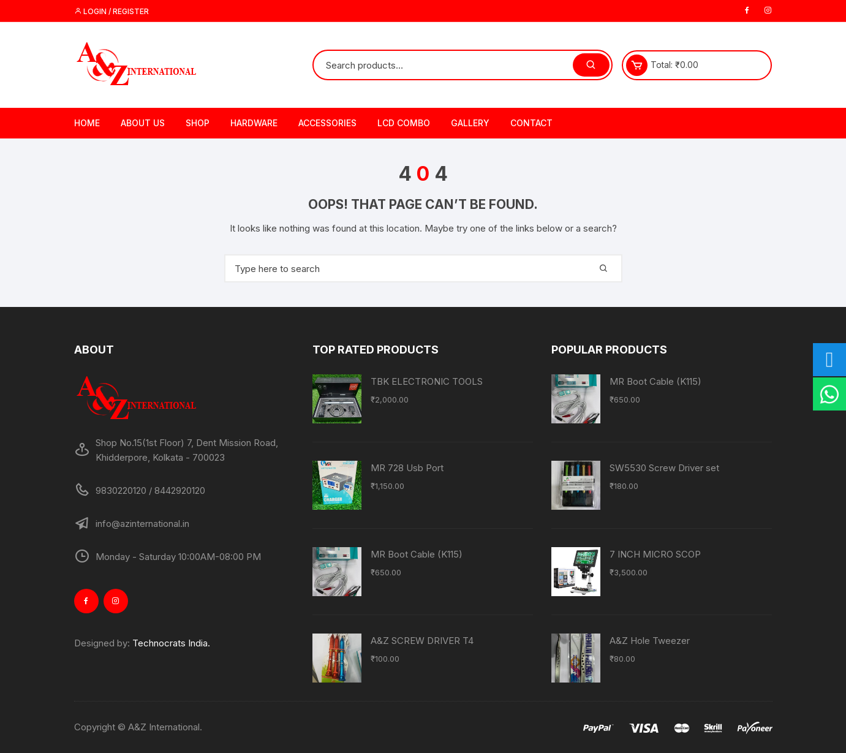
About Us (143, 123)
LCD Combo (403, 123)
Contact (531, 123)
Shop (198, 123)
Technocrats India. (171, 643)
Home (87, 123)
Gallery (470, 123)
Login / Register (111, 11)
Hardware (254, 123)
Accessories (327, 123)
